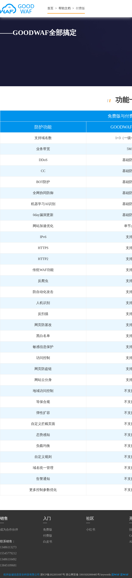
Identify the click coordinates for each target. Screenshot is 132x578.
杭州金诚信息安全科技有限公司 (21, 574)
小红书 (90, 529)
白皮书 (47, 541)
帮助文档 (65, 8)
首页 (50, 8)
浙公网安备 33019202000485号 (83, 574)
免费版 (47, 529)
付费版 (47, 535)
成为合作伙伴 (9, 529)
